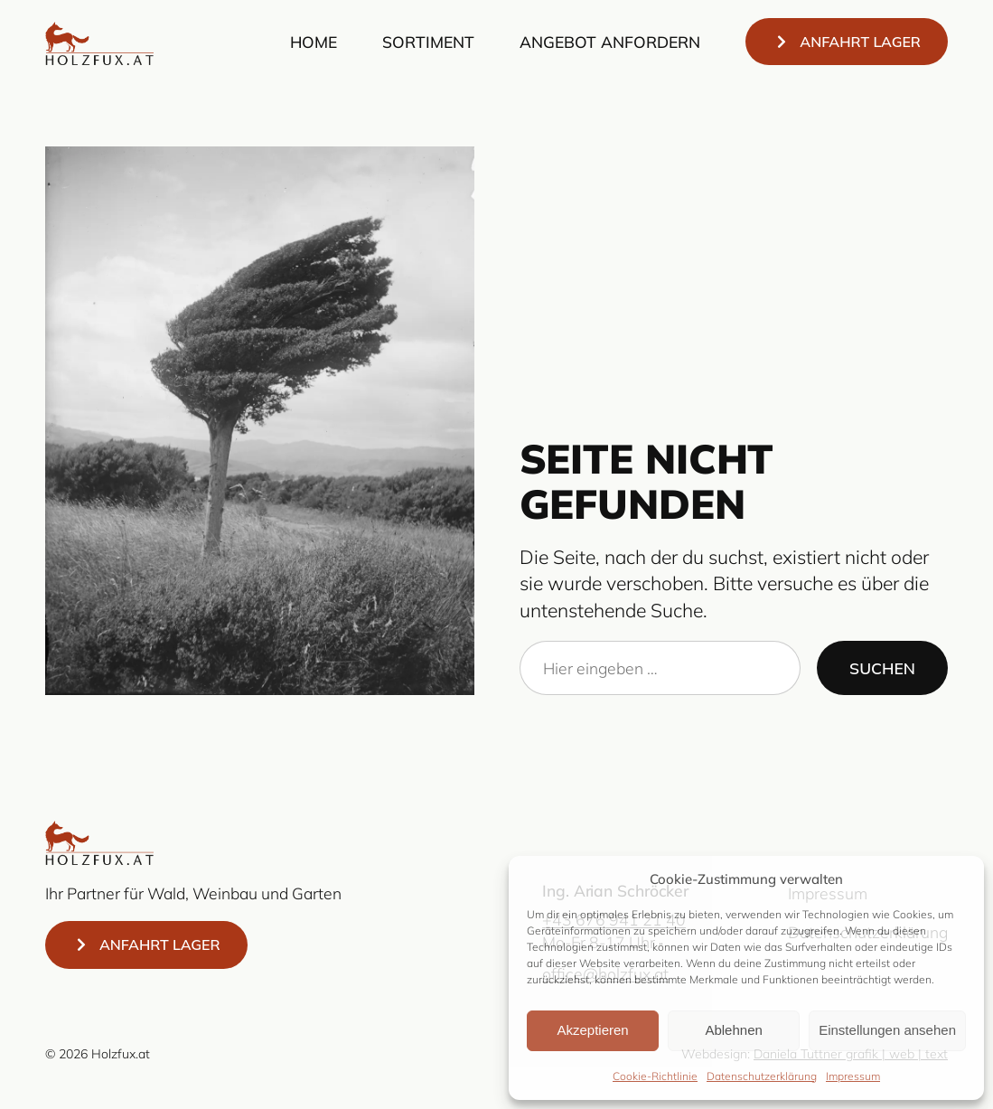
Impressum (853, 1076)
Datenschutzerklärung (762, 1076)
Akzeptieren (592, 1030)
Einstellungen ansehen (887, 1030)
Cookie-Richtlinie (655, 1076)
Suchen (882, 668)
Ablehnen (733, 1030)
